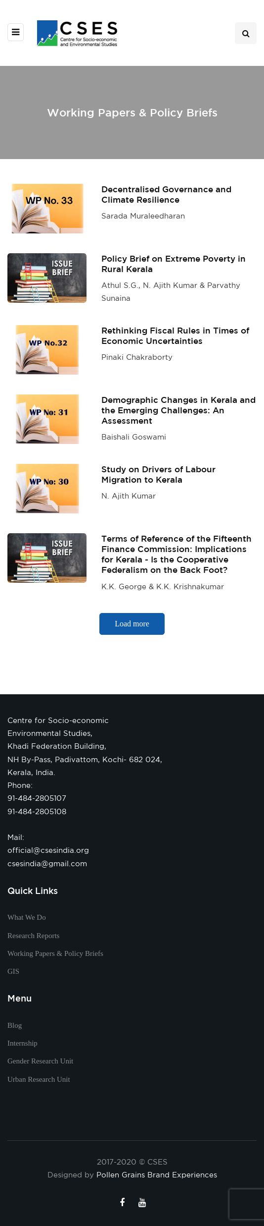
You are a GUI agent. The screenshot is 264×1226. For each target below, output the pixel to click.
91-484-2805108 (36, 811)
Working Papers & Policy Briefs (55, 953)
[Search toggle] (246, 33)
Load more (132, 629)
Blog (14, 1025)
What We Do (26, 917)
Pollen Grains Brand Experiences (156, 1174)
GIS (13, 971)
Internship (22, 1043)
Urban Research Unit (38, 1079)
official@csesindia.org (48, 850)
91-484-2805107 (36, 798)
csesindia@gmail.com (47, 863)
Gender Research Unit (40, 1061)
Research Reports (33, 936)
